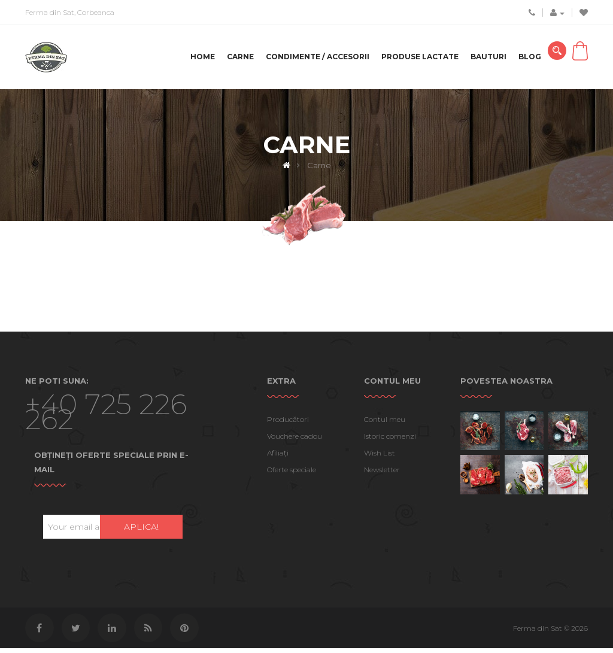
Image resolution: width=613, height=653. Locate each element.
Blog (529, 56)
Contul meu (384, 422)
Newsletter (382, 473)
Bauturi (488, 56)
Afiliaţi (278, 456)
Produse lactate (420, 56)
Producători (288, 422)
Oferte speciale (291, 473)
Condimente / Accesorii (317, 56)
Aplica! (141, 530)
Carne (240, 56)
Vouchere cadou (294, 439)
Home (202, 56)
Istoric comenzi (390, 439)
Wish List (379, 456)
